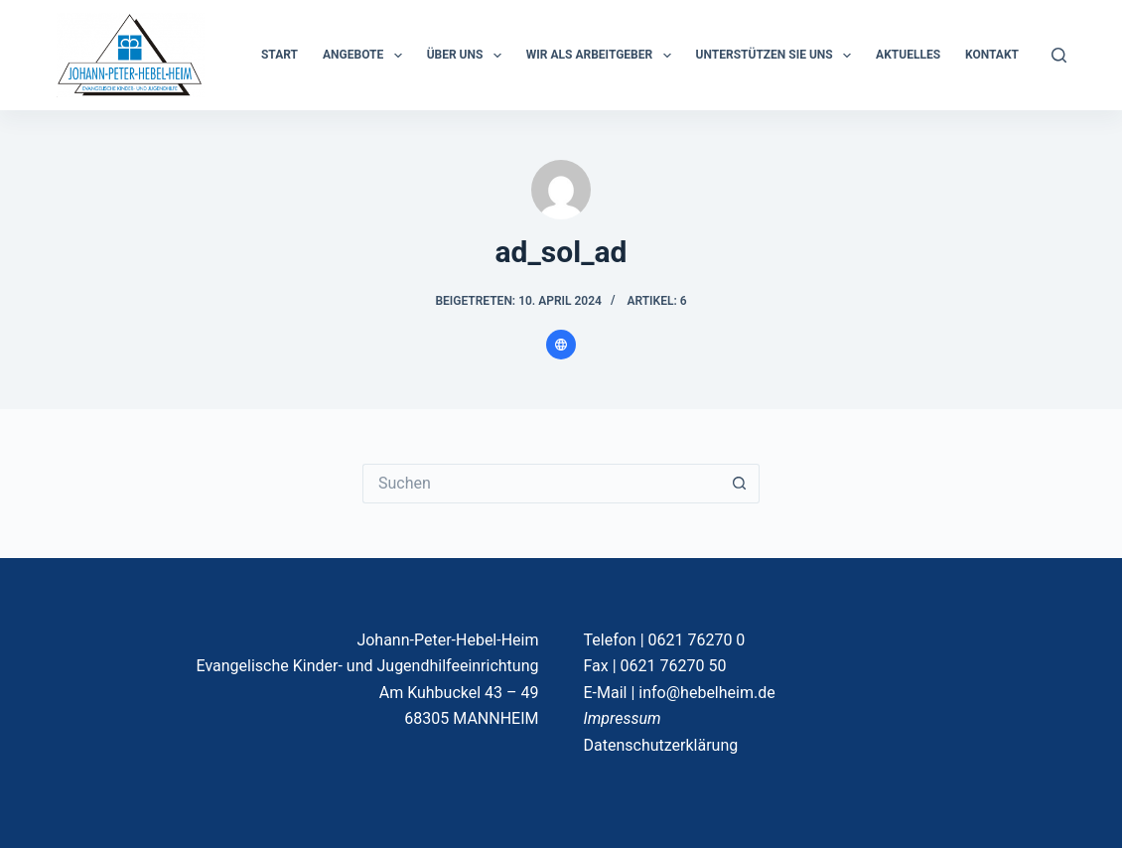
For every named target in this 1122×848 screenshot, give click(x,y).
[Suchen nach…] (541, 483)
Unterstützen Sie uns (778, 56)
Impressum (622, 718)
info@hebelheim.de (706, 692)
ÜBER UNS (468, 56)
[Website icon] (561, 344)
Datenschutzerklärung (661, 745)
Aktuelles (908, 55)
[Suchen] (1059, 55)
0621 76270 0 (697, 640)
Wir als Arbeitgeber (602, 56)
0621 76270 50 (674, 665)
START (279, 55)
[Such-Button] (740, 483)
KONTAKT (992, 55)
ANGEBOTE (366, 56)
